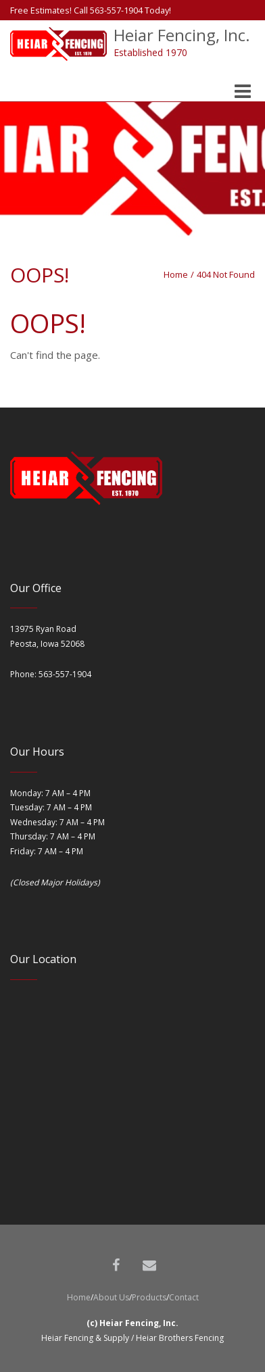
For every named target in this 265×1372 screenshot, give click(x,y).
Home (176, 274)
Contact (184, 1297)
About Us (111, 1297)
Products (149, 1297)
